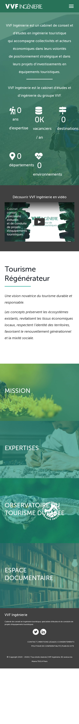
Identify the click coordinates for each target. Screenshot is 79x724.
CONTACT (32, 642)
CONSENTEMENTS (66, 642)
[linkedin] (43, 632)
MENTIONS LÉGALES (47, 642)
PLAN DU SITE (68, 646)
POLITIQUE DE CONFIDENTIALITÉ (46, 646)
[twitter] (36, 632)
